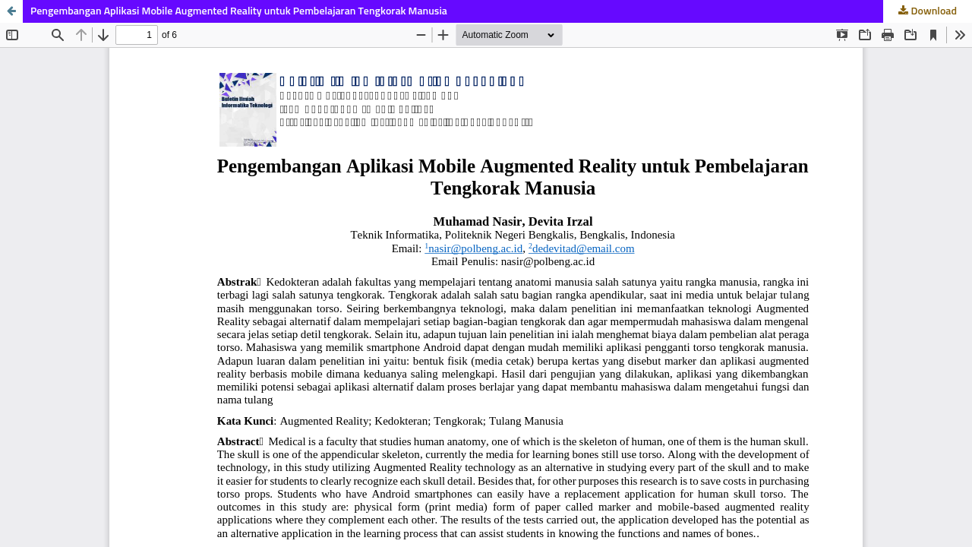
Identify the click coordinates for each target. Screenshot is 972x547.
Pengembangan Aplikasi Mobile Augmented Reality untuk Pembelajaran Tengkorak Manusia (238, 11)
